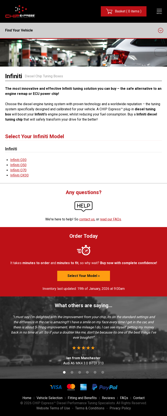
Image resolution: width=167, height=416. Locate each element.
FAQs (124, 398)
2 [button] (72, 372)
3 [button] (79, 372)
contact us (87, 219)
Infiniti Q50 (18, 165)
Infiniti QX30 (19, 175)
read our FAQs (110, 219)
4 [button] (87, 372)
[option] (83, 340)
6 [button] (102, 372)
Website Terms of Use (53, 408)
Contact (139, 398)
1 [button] (64, 372)
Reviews (108, 398)
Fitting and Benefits (82, 398)
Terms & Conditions (89, 408)
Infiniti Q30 (18, 160)
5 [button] (95, 372)
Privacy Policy (120, 408)
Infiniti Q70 (18, 170)
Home (26, 398)
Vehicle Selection (50, 398)
